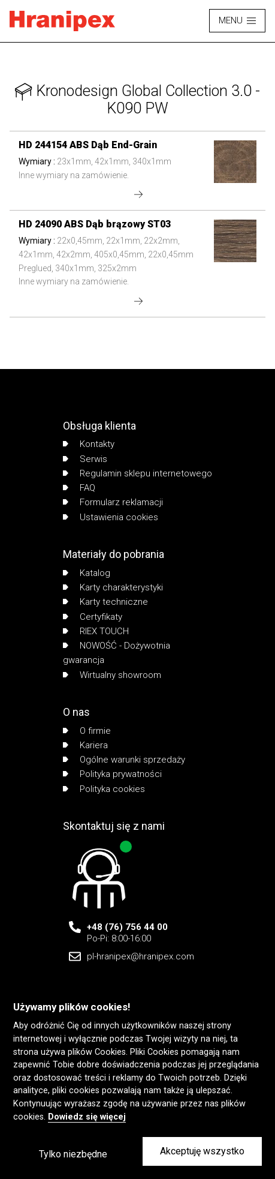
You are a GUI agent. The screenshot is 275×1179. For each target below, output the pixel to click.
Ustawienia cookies (110, 517)
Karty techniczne (105, 601)
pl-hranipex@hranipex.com (140, 956)
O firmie (87, 730)
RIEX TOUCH (96, 631)
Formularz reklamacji (113, 502)
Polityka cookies (104, 789)
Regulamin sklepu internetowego (137, 473)
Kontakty (88, 444)
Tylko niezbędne (73, 1154)
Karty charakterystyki (113, 587)
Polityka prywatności (112, 774)
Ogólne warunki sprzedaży (124, 759)
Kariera (85, 745)
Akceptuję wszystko (202, 1151)
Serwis (85, 459)
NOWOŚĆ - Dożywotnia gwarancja (116, 652)
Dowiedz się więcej (87, 1117)
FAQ (79, 487)
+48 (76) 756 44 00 (127, 927)
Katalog (86, 573)
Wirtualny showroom (112, 675)
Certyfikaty (92, 616)
